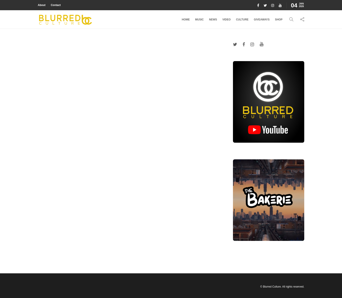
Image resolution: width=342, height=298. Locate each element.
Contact (56, 5)
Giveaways (262, 19)
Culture (242, 19)
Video (226, 19)
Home (186, 19)
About (42, 5)
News (213, 19)
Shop (278, 19)
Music (199, 19)
